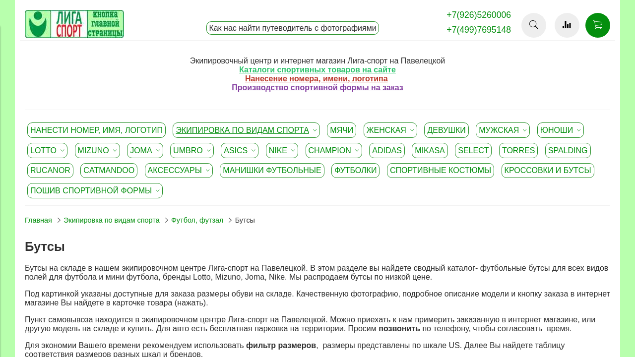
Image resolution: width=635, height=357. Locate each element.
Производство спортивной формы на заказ (317, 87)
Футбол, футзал (197, 220)
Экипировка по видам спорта (112, 220)
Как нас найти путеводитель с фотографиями (292, 28)
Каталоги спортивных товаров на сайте (317, 69)
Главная (38, 220)
